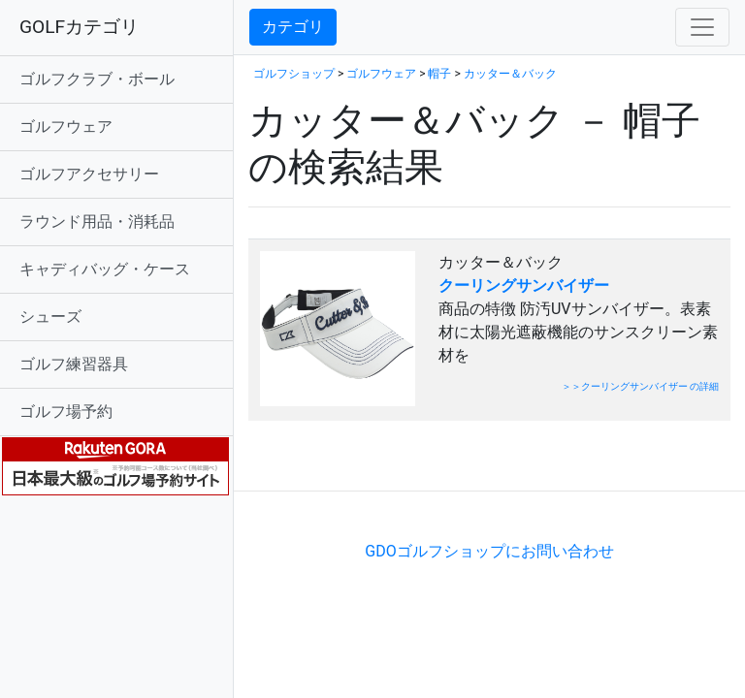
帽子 (439, 73)
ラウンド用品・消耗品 (97, 221)
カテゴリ (293, 26)
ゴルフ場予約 (66, 411)
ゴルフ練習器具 (73, 364)
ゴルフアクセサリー (89, 174)
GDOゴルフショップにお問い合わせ (489, 551)
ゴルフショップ (294, 73)
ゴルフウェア (66, 126)
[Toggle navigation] (702, 27)
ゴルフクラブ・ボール (97, 79)
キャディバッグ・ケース (104, 269)
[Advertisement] (475, 461)
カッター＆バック (510, 73)
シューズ (50, 316)
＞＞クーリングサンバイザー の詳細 (640, 386)
